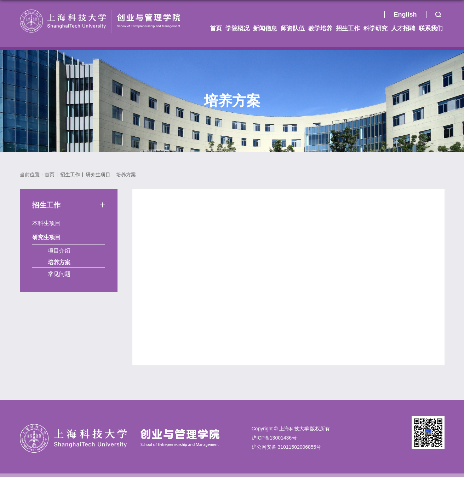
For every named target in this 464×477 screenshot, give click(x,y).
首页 (375, 16)
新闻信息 (265, 28)
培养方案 (126, 174)
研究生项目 (98, 174)
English (405, 14)
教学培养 (320, 28)
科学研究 (375, 28)
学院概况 (237, 28)
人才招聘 (403, 28)
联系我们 (431, 28)
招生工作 (348, 28)
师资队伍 (293, 28)
